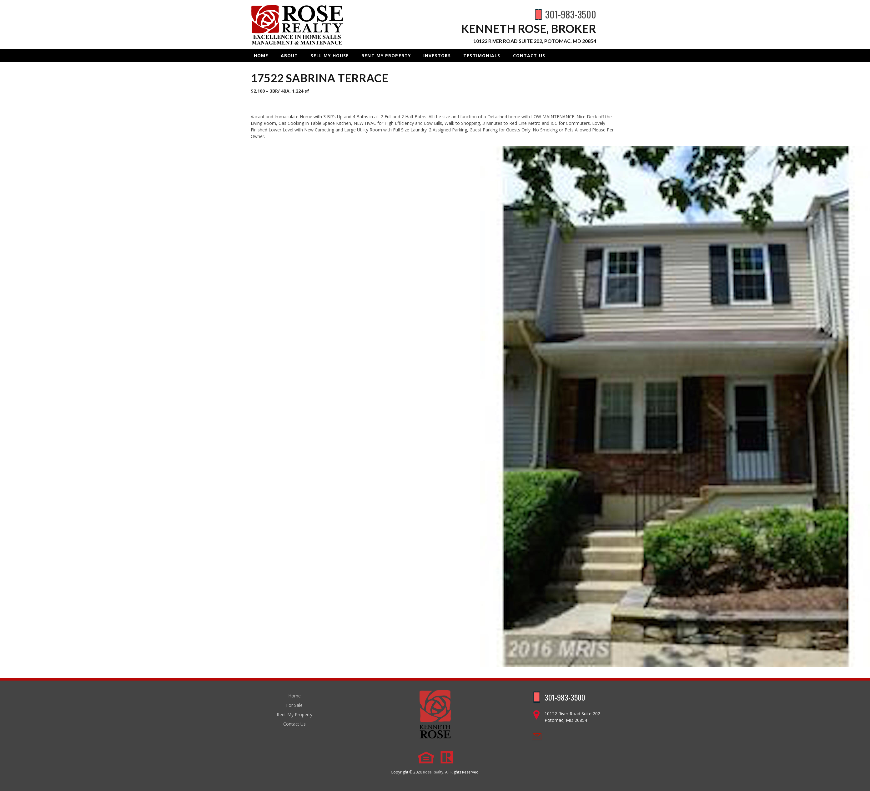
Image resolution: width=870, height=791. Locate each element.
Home (261, 56)
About (289, 56)
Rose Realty (433, 772)
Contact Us (529, 56)
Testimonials (481, 56)
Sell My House (330, 56)
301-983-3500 (570, 14)
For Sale (294, 705)
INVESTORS (437, 56)
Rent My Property (386, 56)
